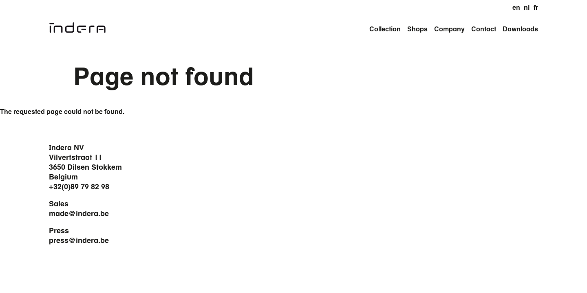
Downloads (520, 29)
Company (449, 29)
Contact (483, 29)
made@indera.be (79, 213)
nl (527, 7)
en (516, 7)
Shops (417, 29)
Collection (385, 29)
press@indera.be (79, 240)
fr (536, 7)
